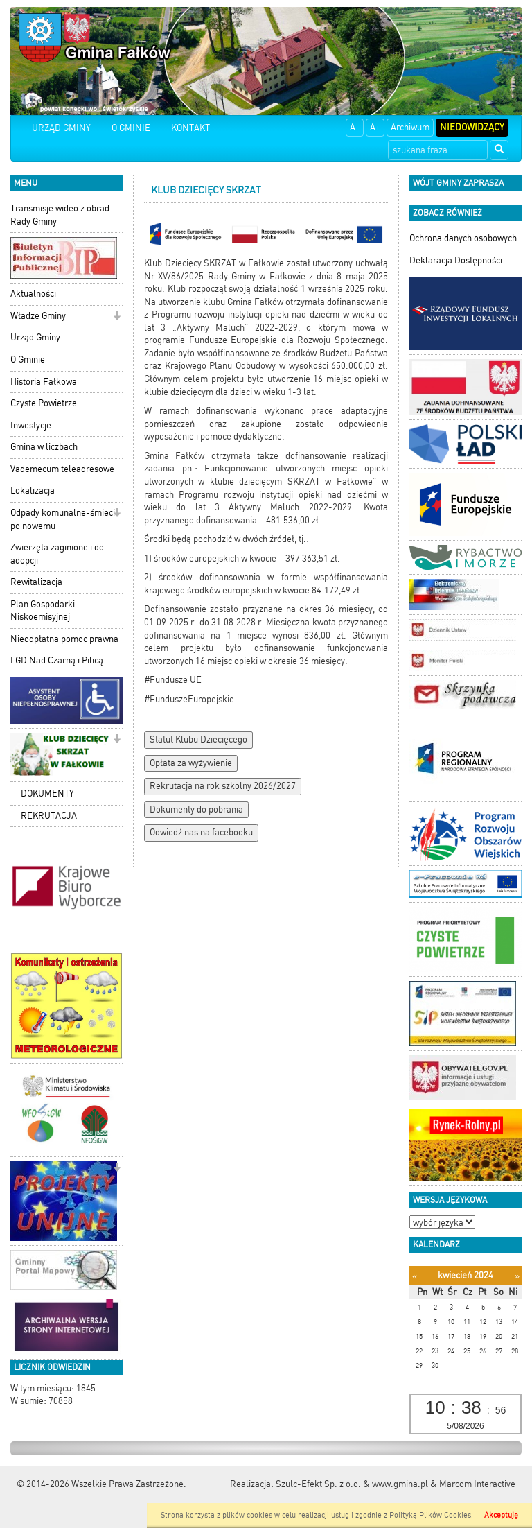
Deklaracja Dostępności (455, 260)
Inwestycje (30, 425)
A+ (375, 127)
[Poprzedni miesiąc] (414, 1276)
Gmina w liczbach (44, 447)
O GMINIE (131, 128)
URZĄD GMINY (61, 128)
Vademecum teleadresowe (62, 469)
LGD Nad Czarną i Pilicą (56, 660)
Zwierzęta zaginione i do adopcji (57, 554)
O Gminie (27, 359)
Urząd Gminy (35, 337)
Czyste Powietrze (43, 403)
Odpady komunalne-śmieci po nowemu (62, 519)
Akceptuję (501, 1515)
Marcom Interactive (477, 1484)
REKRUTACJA (49, 815)
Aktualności (33, 293)
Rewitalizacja (36, 582)
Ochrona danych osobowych (463, 238)
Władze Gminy (38, 316)
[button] (117, 317)
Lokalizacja (32, 490)
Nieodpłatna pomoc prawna (64, 639)
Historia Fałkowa (43, 381)
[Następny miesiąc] (517, 1276)
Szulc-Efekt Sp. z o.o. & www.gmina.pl (352, 1484)
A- (355, 127)
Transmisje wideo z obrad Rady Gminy (59, 215)
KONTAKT (190, 128)
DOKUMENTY (47, 793)
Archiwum (410, 127)
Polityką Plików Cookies (430, 1515)
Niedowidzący (472, 127)
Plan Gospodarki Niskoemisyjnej (42, 611)
